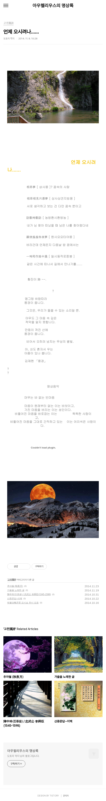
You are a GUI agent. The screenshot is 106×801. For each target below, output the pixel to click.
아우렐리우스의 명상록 (53, 5)
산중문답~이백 (14, 598)
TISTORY (54, 795)
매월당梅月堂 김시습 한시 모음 (23, 602)
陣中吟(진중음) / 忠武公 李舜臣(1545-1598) (29, 594)
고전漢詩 (11, 579)
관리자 (66, 795)
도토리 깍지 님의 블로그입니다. (23, 755)
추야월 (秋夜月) (15, 586)
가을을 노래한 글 (15, 590)
